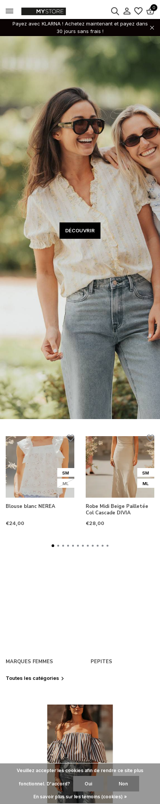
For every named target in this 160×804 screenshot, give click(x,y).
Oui (88, 784)
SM (65, 473)
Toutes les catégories (35, 678)
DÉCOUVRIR (80, 230)
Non (123, 784)
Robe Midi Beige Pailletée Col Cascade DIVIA (117, 509)
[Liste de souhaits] (138, 11)
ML (66, 483)
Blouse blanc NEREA (30, 506)
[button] (53, 545)
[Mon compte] (126, 11)
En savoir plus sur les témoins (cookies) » (80, 796)
